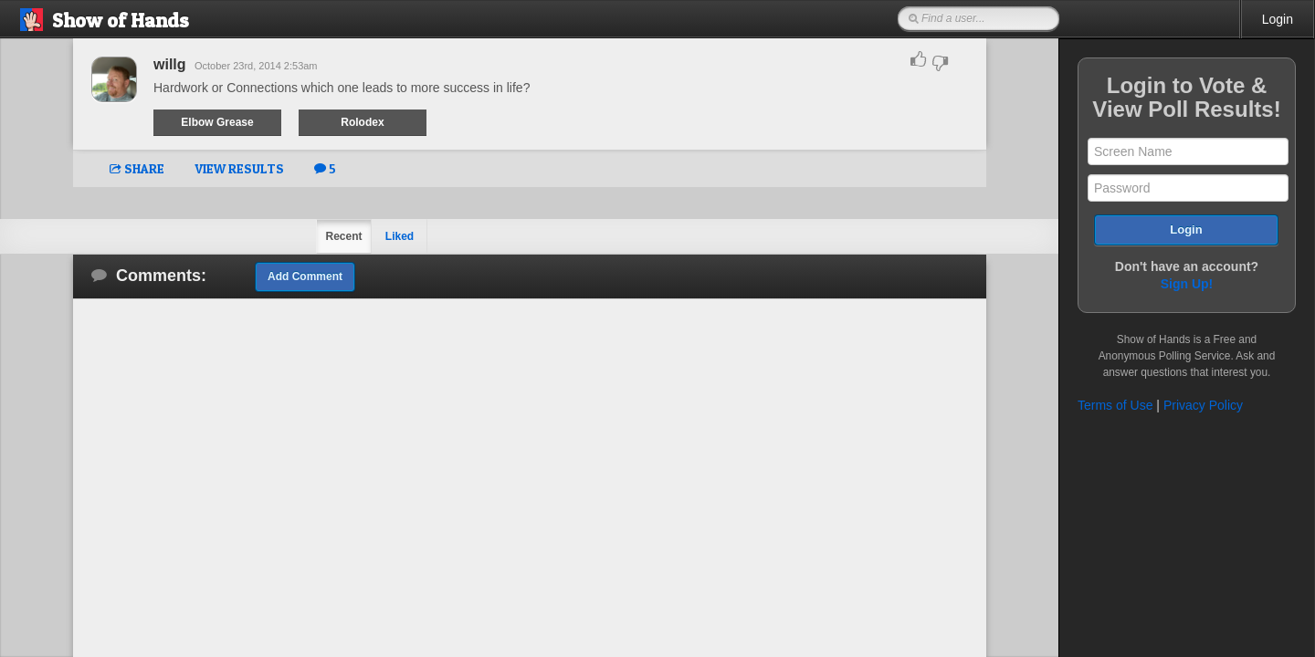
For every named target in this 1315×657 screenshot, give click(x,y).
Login (1277, 19)
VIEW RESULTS (239, 168)
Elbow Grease (217, 122)
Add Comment (305, 276)
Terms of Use (1115, 405)
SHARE (137, 168)
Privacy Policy (1203, 405)
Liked (399, 236)
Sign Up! (1187, 283)
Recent (343, 236)
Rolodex (362, 122)
